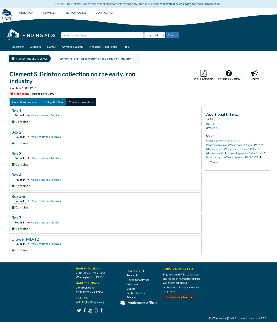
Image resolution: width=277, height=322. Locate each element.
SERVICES (49, 12)
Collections (17, 46)
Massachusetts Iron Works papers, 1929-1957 (234, 153)
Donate (130, 288)
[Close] (274, 3)
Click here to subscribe (179, 297)
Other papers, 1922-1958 (222, 140)
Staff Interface (217, 318)
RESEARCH (26, 12)
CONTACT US (105, 12)
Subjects (35, 46)
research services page (175, 4)
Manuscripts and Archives (46, 115)
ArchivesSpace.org (246, 318)
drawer (210, 127)
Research (132, 275)
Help (127, 46)
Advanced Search (72, 46)
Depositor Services (137, 279)
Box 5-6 (18, 196)
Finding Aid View (53, 102)
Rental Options (135, 293)
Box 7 (16, 217)
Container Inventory (81, 102)
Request (254, 75)
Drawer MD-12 (25, 239)
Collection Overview (24, 102)
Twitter (78, 310)
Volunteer (132, 284)
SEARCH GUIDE (76, 12)
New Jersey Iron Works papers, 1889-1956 (232, 157)
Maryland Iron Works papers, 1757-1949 (231, 149)
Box (209, 123)
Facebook (84, 310)
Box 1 (16, 110)
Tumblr (101, 310)
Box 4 (16, 175)
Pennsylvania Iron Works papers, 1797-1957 (233, 144)
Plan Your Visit (135, 270)
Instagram (95, 310)
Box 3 (16, 153)
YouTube (89, 310)
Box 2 (16, 132)
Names (51, 46)
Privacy (131, 297)
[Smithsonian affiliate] (138, 302)
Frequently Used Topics (103, 46)
